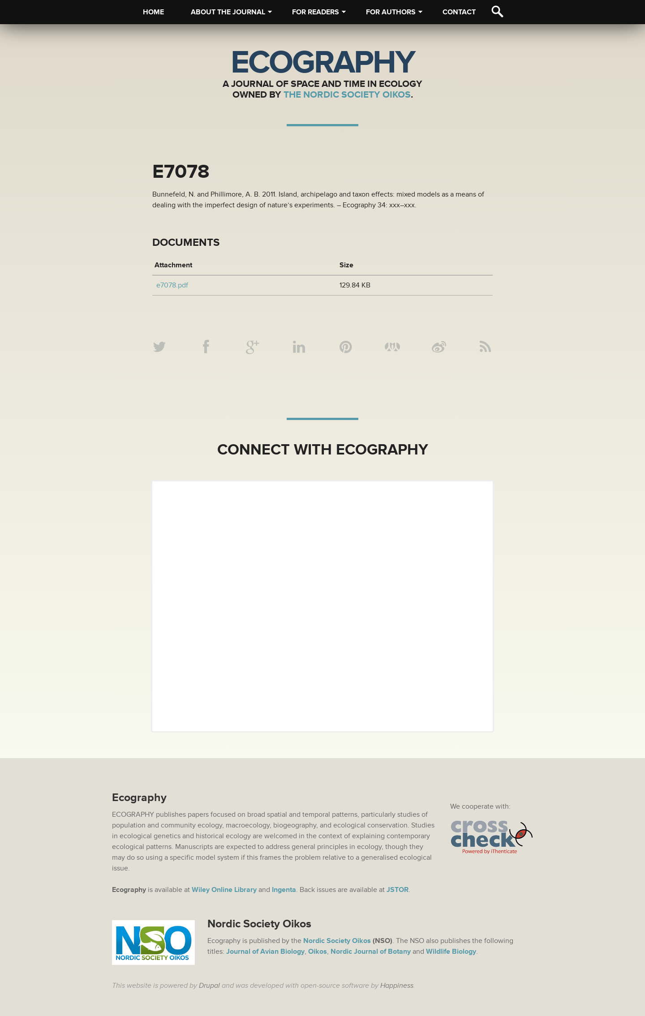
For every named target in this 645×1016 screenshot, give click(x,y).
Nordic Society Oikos (337, 940)
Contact (459, 12)
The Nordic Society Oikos (347, 94)
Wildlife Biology (451, 951)
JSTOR (397, 889)
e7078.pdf (172, 285)
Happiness (396, 985)
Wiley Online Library (224, 889)
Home (153, 12)
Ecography (322, 62)
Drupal (209, 985)
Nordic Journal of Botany (371, 951)
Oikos (317, 951)
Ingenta (284, 889)
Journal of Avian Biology (265, 951)
